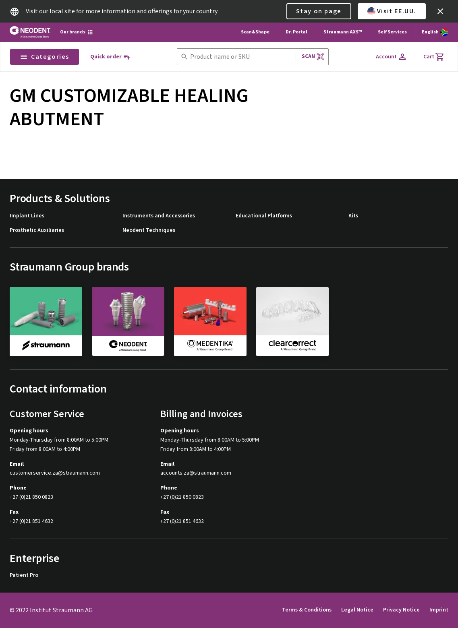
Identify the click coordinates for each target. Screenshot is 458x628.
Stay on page (319, 11)
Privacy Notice (401, 610)
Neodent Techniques (148, 230)
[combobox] (241, 57)
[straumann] (46, 321)
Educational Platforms (264, 216)
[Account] (391, 57)
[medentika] (210, 321)
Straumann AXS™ (342, 32)
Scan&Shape (255, 32)
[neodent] (128, 321)
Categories (44, 56)
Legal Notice (357, 610)
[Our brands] (76, 32)
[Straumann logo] (30, 32)
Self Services (392, 32)
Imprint (438, 610)
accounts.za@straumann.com (195, 473)
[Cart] (434, 57)
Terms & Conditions (307, 610)
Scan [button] (313, 56)
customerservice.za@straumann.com (55, 473)
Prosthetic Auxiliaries (37, 230)
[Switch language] (435, 32)
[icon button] (440, 11)
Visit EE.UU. (391, 11)
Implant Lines (27, 216)
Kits (353, 216)
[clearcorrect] (292, 321)
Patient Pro (24, 575)
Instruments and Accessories (158, 216)
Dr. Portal (296, 32)
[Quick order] (111, 57)
